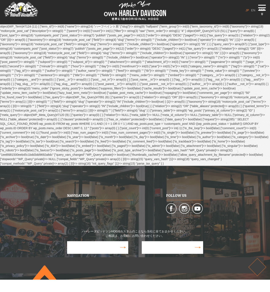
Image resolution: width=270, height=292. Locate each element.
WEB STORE (95, 253)
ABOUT (72, 203)
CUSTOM (103, 203)
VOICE (124, 223)
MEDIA (71, 223)
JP (242, 7)
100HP (124, 214)
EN (251, 7)
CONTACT (170, 253)
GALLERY (103, 223)
